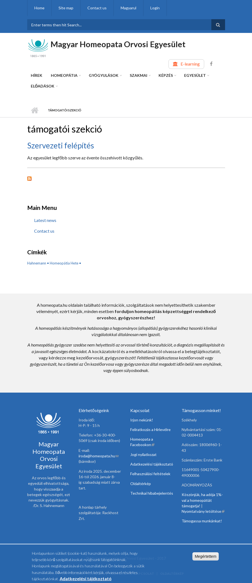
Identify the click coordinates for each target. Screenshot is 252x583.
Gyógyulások (103, 75)
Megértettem (206, 558)
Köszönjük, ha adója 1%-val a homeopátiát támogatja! (202, 500)
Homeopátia (64, 75)
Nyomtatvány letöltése (203, 511)
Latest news (45, 220)
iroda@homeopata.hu (98, 456)
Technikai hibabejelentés (151, 493)
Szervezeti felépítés (60, 145)
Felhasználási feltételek (150, 473)
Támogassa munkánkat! (202, 521)
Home (39, 7)
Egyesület (195, 75)
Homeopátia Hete (64, 263)
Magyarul (128, 7)
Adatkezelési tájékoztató (151, 464)
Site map (66, 7)
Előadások (43, 86)
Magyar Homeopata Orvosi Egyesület (118, 44)
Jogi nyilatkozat (143, 454)
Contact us (97, 7)
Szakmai (138, 75)
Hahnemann (36, 263)
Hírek (36, 75)
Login (155, 7)
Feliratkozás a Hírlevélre (150, 429)
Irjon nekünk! (141, 420)
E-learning (190, 63)
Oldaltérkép (140, 483)
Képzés (166, 75)
